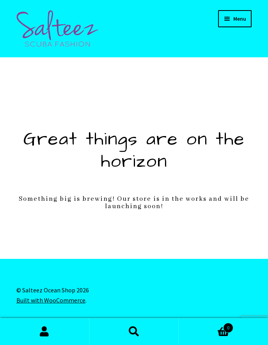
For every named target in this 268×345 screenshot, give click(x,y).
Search (134, 331)
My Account (44, 331)
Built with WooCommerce (50, 300)
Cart (206, 326)
